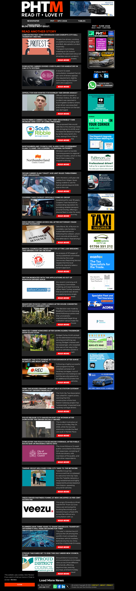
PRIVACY (110, 585)
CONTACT (95, 585)
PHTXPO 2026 (58, 21)
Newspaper (33, 21)
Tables (81, 21)
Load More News (51, 580)
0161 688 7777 (44, 587)
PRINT (99, 28)
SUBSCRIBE (106, 28)
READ (94, 28)
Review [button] (14, 580)
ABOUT (102, 585)
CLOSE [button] (19, 584)
